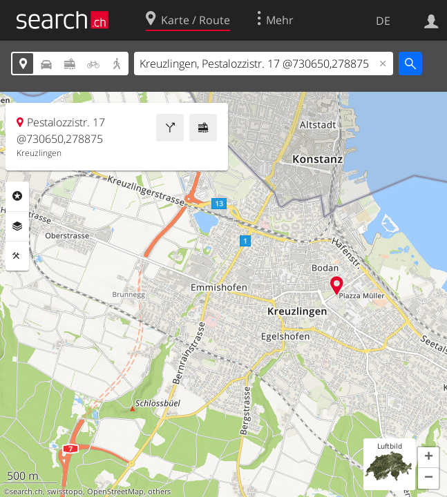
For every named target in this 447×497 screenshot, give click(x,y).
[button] (428, 457)
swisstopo (65, 491)
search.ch (26, 491)
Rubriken (17, 196)
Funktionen (17, 256)
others (159, 491)
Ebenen (17, 226)
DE (383, 20)
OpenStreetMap (115, 491)
